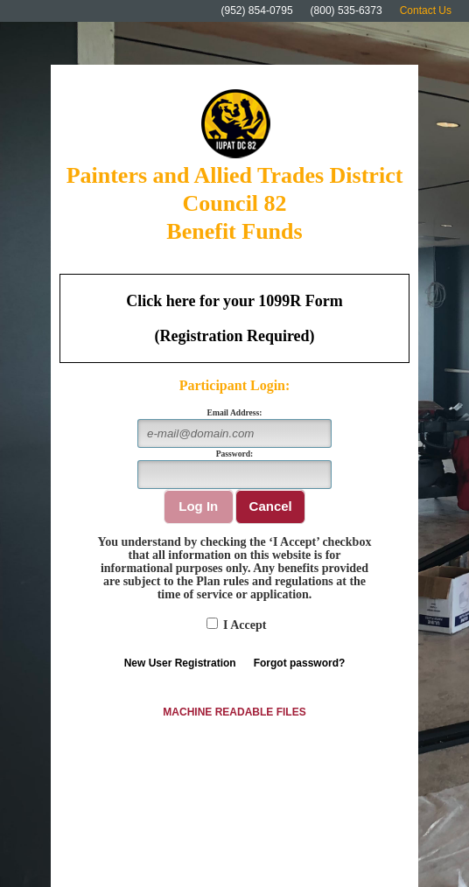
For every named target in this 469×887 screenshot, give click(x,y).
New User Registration (180, 663)
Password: (235, 453)
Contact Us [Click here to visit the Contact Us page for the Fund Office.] (426, 10)
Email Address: (234, 412)
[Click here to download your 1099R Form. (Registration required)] (234, 318)
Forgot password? (300, 663)
